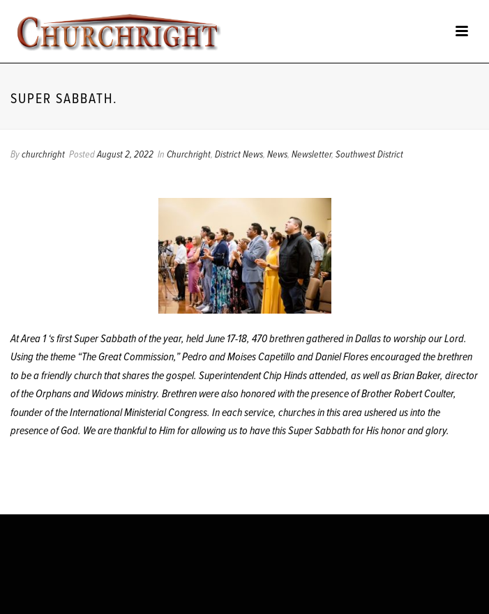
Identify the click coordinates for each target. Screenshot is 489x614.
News (277, 154)
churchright (43, 154)
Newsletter (311, 154)
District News (239, 154)
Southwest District (369, 154)
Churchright (189, 154)
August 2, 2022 (125, 154)
